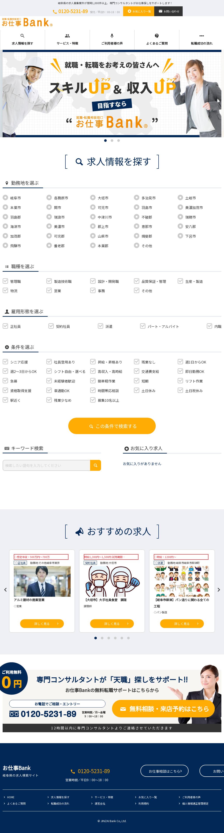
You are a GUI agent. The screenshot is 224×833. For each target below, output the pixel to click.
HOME (10, 797)
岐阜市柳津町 (192, 563)
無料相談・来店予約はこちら (163, 708)
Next (217, 588)
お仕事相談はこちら (136, 771)
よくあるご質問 (157, 39)
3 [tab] (118, 140)
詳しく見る (42, 623)
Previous (4, 588)
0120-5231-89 (85, 11)
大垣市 (113, 563)
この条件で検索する (112, 426)
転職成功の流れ (202, 39)
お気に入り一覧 (138, 11)
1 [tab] (105, 140)
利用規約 (143, 803)
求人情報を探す (23, 39)
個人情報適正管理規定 (195, 803)
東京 (57, 563)
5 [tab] (122, 638)
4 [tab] (115, 638)
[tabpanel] (112, 93)
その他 (43, 563)
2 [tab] (112, 140)
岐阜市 (50, 563)
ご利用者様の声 (112, 39)
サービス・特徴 (67, 39)
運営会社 (100, 803)
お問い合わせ (168, 11)
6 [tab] (128, 638)
